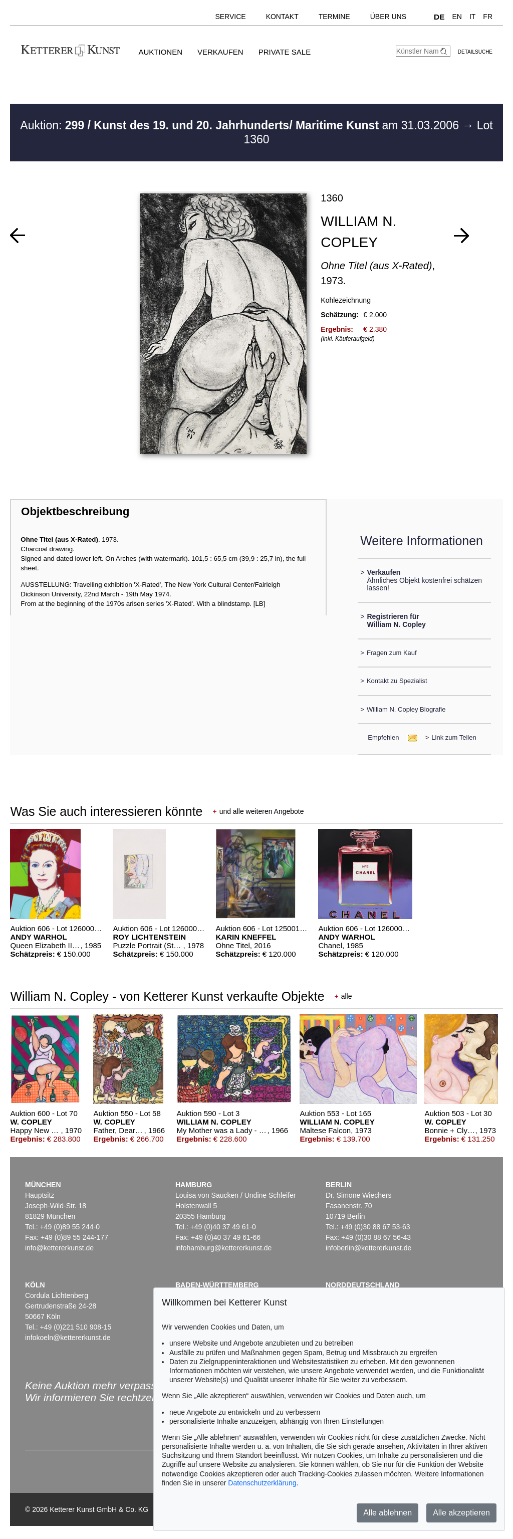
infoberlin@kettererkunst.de (368, 1248)
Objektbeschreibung (75, 511)
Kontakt (282, 17)
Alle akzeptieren (461, 1512)
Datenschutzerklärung (262, 1483)
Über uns (388, 17)
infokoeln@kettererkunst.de (68, 1338)
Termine (334, 17)
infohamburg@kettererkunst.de (223, 1248)
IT (472, 17)
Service (230, 17)
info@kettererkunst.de (59, 1248)
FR (487, 17)
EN (456, 17)
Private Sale (285, 52)
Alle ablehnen (387, 1512)
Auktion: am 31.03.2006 (241, 125)
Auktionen (160, 52)
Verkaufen (220, 52)
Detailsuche (475, 52)
